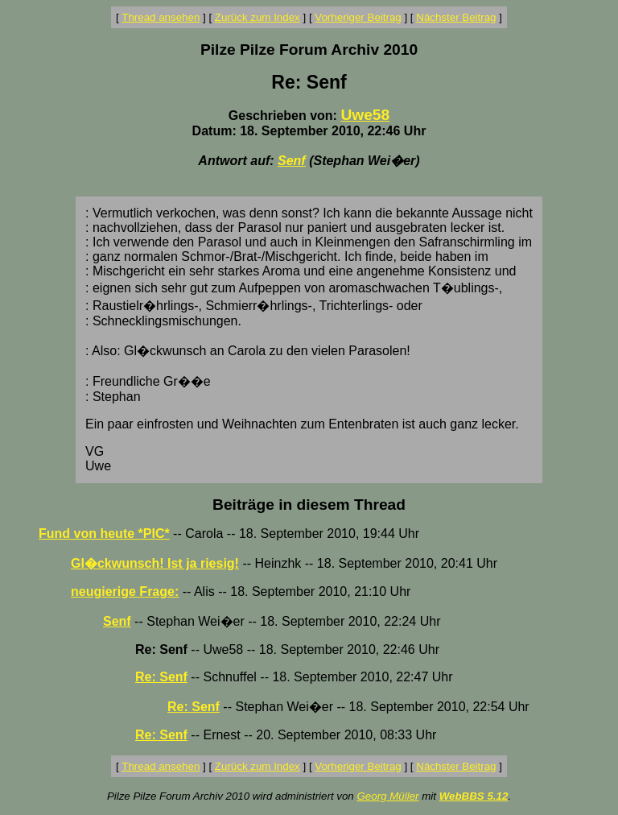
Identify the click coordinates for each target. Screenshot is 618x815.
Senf (292, 161)
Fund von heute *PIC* (104, 533)
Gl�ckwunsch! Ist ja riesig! (155, 563)
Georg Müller (387, 796)
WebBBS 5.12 (474, 796)
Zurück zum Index (257, 17)
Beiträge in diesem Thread (309, 504)
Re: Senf (161, 677)
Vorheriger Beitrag (358, 17)
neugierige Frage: (125, 591)
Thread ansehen (161, 17)
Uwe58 (364, 114)
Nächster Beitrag (456, 17)
